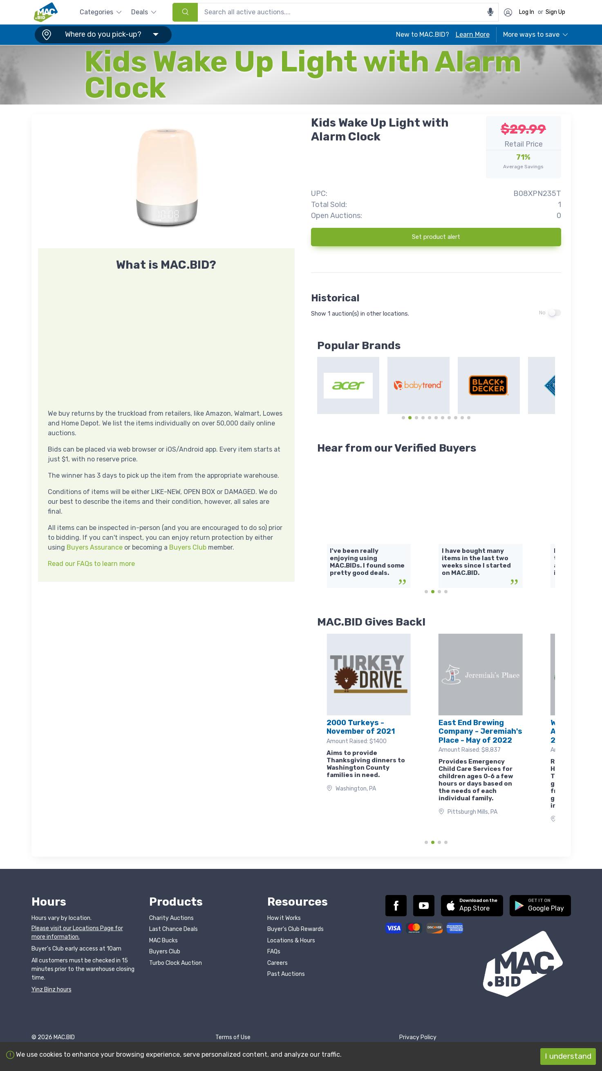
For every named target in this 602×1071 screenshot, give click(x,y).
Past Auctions (286, 974)
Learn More (473, 34)
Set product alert (436, 236)
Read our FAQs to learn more (91, 564)
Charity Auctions (171, 918)
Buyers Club (187, 547)
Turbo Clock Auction (175, 963)
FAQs (273, 951)
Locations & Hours (291, 940)
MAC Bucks (163, 940)
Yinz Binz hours (51, 989)
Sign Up (555, 12)
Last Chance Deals (173, 929)
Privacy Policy (417, 1037)
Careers (277, 963)
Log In (526, 12)
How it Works (284, 918)
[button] (101, 34)
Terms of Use (233, 1037)
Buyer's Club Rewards (295, 929)
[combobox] (335, 12)
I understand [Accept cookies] (568, 1056)
